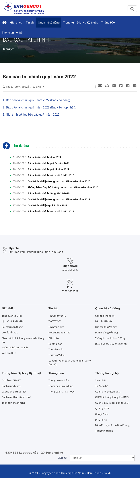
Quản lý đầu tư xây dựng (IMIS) (112, 402)
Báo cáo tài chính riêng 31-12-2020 (49, 193)
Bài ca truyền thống (12, 327)
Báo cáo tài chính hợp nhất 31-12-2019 (51, 211)
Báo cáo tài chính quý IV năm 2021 (49, 163)
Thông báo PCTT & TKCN (61, 391)
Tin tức (30, 22)
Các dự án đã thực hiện (14, 391)
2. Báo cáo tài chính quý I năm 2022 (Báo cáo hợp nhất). (39, 107)
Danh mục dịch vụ (11, 386)
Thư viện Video (56, 355)
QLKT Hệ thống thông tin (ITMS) (112, 397)
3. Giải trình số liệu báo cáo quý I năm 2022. (31, 114)
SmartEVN (100, 380)
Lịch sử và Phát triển (13, 321)
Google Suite (102, 414)
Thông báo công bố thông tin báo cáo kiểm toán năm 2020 (63, 187)
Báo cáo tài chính (104, 321)
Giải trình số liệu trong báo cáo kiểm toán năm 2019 (59, 199)
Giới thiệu (16, 22)
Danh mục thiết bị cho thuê (16, 397)
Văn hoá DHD (9, 353)
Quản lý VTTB (102, 408)
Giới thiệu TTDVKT (11, 380)
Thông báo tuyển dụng (60, 386)
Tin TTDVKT (54, 321)
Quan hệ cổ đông (49, 22)
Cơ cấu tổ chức (10, 332)
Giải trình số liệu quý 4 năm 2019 (47, 205)
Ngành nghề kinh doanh (15, 347)
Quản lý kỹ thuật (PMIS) (107, 391)
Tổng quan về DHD (12, 315)
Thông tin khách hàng (13, 402)
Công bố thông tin (104, 315)
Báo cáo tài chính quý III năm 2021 (48, 169)
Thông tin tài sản (104, 430)
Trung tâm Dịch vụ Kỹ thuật (80, 22)
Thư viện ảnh (55, 349)
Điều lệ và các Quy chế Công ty (111, 343)
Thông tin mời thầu (58, 380)
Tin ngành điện (56, 327)
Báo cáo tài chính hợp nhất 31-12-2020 (51, 175)
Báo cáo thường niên (106, 327)
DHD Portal (101, 419)
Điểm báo (53, 338)
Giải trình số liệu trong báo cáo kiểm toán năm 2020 (59, 181)
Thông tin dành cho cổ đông (110, 338)
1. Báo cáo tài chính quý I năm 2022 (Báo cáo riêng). (37, 100)
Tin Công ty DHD (57, 315)
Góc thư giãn (55, 343)
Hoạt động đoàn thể (59, 332)
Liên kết (62, 457)
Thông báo (108, 22)
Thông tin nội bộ (12, 32)
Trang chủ (9, 49)
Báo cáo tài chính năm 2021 (44, 157)
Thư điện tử (101, 386)
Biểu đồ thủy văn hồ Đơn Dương (112, 425)
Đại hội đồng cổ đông (106, 332)
